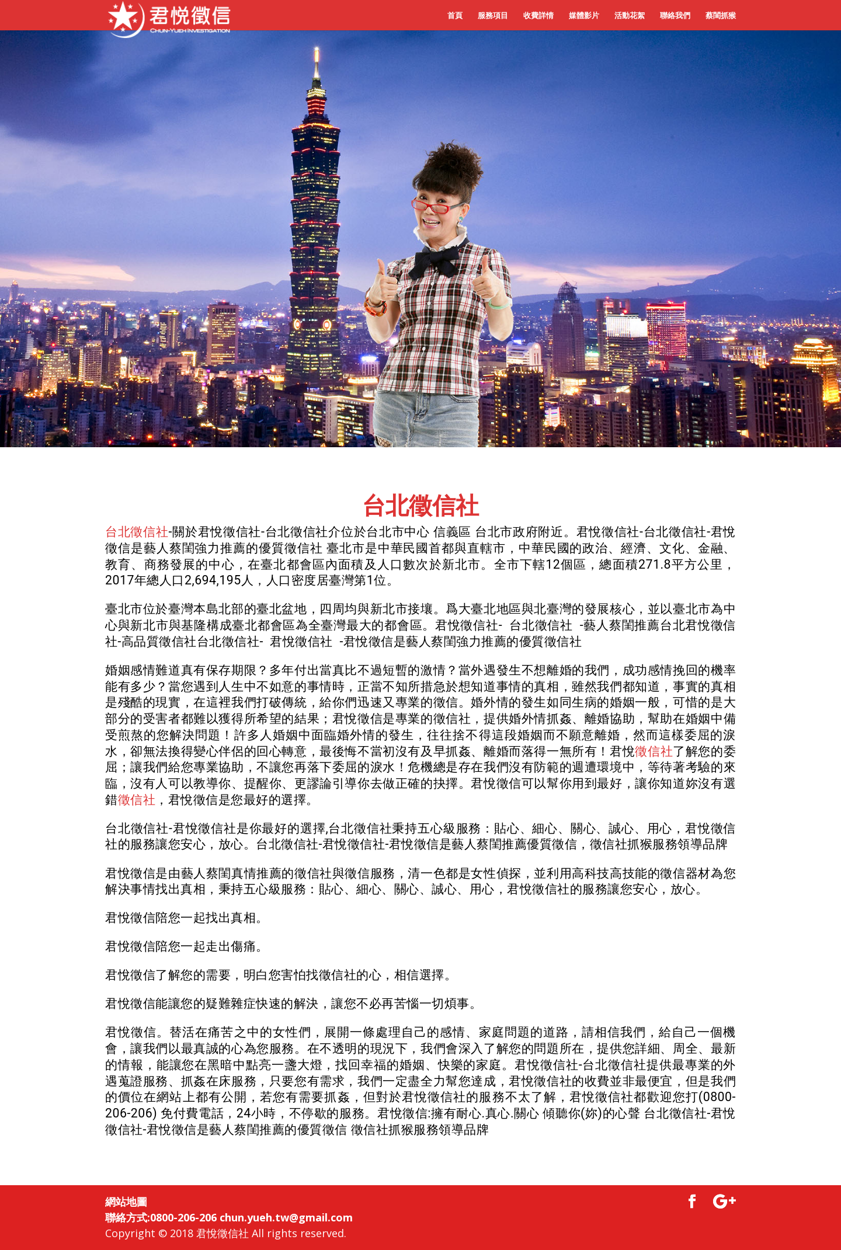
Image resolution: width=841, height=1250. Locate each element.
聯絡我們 (675, 15)
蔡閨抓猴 (721, 15)
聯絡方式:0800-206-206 (161, 1217)
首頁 (455, 15)
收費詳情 (538, 15)
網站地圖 (126, 1202)
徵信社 (654, 751)
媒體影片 (584, 15)
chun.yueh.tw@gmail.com (286, 1217)
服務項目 (493, 15)
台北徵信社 (420, 506)
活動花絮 (629, 15)
